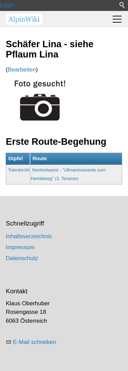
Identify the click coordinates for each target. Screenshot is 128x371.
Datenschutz (22, 258)
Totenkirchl (18, 169)
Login (7, 5)
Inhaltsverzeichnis (29, 236)
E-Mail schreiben (34, 342)
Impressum (20, 247)
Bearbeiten (22, 69)
